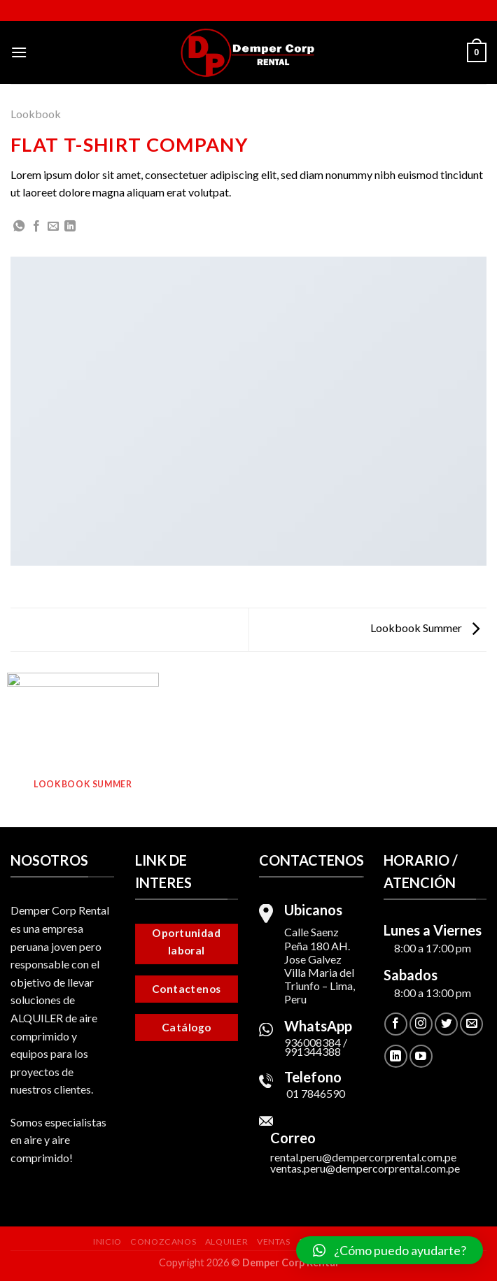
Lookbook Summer (424, 627)
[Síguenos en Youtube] (421, 1056)
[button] (389, 1250)
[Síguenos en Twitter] (446, 1024)
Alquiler (226, 1241)
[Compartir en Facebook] (36, 226)
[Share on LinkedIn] (70, 226)
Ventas (273, 1241)
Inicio (107, 1241)
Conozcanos (163, 1241)
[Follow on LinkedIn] (395, 1056)
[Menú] (18, 52)
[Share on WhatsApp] (18, 226)
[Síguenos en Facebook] (395, 1024)
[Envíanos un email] (471, 1024)
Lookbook (35, 113)
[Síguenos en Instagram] (421, 1024)
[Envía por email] (53, 226)
